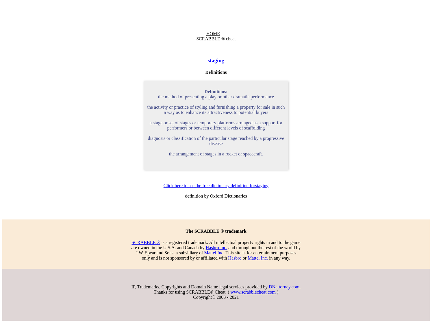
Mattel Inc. (214, 252)
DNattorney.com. (285, 286)
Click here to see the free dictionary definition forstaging (216, 185)
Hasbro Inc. (216, 247)
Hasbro (234, 258)
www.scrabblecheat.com (253, 292)
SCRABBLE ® (145, 242)
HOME (213, 33)
